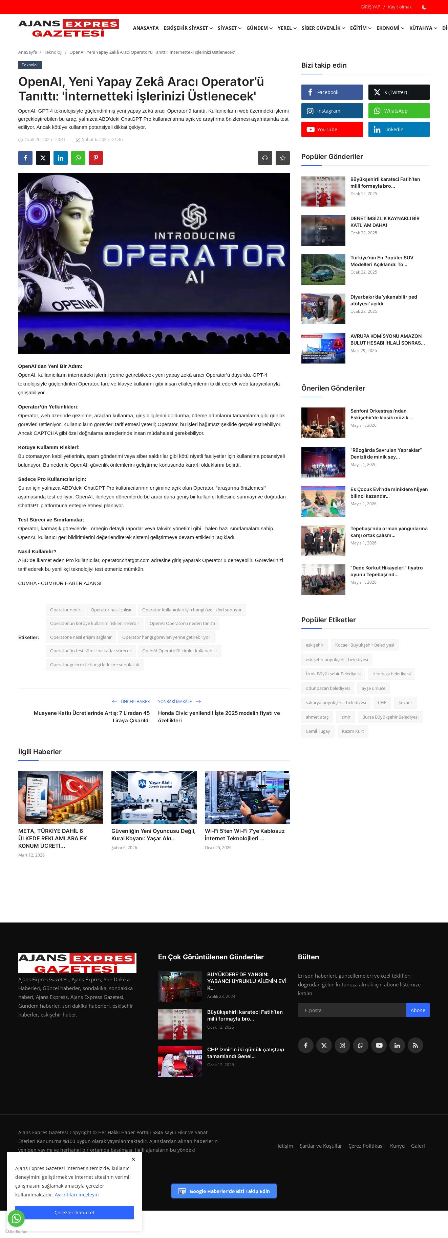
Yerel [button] (287, 28)
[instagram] (342, 1045)
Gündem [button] (260, 28)
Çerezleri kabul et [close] (74, 1212)
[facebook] (306, 1045)
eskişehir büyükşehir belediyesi (337, 659)
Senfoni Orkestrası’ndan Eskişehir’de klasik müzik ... (381, 414)
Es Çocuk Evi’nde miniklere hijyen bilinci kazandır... (389, 492)
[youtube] (379, 1045)
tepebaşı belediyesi (391, 674)
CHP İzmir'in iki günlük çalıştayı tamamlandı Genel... (245, 1052)
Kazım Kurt (353, 731)
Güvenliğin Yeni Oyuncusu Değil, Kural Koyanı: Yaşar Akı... (153, 834)
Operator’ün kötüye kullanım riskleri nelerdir (94, 623)
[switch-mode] (424, 7)
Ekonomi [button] (391, 28)
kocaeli (405, 702)
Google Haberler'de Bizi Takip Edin (224, 1191)
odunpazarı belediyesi (328, 688)
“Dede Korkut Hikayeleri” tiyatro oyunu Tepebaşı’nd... (386, 571)
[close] (133, 1159)
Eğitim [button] (361, 28)
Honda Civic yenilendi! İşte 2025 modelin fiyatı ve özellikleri (219, 717)
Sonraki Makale (179, 701)
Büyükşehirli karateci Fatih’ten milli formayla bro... (385, 182)
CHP (382, 702)
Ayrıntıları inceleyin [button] (77, 1194)
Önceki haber (131, 701)
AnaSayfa (146, 28)
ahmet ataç (317, 717)
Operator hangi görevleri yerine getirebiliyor (166, 637)
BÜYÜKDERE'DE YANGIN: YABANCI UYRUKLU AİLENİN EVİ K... (246, 981)
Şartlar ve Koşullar (321, 1145)
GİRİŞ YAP (370, 7)
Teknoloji (53, 52)
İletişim (284, 1145)
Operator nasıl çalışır (111, 610)
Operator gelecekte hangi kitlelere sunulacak (94, 664)
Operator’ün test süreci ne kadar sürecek (91, 651)
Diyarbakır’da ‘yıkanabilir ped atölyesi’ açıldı (383, 300)
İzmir (345, 717)
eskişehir (314, 645)
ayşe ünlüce (373, 688)
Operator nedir (65, 610)
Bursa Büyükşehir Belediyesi (390, 717)
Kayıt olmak (400, 7)
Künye (397, 1145)
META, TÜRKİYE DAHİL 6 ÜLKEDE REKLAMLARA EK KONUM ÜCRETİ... (52, 838)
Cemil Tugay (318, 731)
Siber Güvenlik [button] (323, 28)
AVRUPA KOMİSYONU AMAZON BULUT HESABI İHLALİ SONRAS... (387, 339)
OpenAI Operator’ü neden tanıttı (182, 623)
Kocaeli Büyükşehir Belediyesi (364, 645)
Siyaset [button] (230, 28)
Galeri (418, 1145)
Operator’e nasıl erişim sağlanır (81, 637)
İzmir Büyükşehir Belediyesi (333, 674)
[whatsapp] (360, 1045)
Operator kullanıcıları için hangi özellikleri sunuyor (192, 610)
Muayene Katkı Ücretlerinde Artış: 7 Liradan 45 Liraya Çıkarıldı (92, 717)
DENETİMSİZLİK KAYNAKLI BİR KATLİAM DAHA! (385, 221)
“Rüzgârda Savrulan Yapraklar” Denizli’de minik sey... (386, 453)
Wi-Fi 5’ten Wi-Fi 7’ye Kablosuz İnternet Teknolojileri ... (245, 834)
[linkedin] (397, 1045)
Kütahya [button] (423, 28)
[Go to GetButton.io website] (16, 1231)
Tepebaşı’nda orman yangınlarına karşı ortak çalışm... (389, 531)
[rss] (415, 1045)
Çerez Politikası (366, 1145)
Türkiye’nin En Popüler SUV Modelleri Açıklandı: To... (381, 261)
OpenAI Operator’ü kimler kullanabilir (179, 651)
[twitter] (324, 1045)
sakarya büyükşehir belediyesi (336, 702)
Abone (418, 1010)
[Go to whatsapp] (16, 1218)
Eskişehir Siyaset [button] (188, 28)
